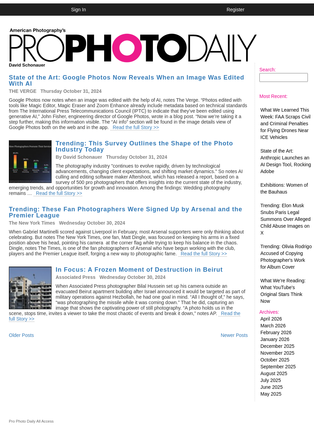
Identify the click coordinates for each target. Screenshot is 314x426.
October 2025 (274, 360)
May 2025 (270, 394)
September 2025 (278, 366)
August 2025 (273, 373)
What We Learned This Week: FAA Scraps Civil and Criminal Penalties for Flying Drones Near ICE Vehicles (285, 123)
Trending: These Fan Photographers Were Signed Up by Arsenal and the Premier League (125, 212)
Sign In (78, 9)
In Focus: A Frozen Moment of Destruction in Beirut (139, 269)
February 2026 (275, 332)
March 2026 (273, 325)
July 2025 (270, 380)
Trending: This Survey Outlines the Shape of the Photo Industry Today (144, 146)
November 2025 (277, 353)
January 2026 (274, 339)
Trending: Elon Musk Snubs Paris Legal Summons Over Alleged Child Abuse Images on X (285, 219)
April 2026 (271, 319)
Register (235, 9)
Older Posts (21, 335)
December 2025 (277, 346)
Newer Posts (234, 335)
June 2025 (271, 387)
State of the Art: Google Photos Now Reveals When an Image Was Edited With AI (126, 80)
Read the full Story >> (134, 127)
